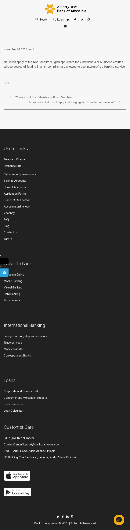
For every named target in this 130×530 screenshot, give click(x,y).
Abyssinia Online (14, 274)
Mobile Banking (13, 281)
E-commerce (12, 300)
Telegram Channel (15, 159)
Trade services (13, 342)
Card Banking (12, 294)
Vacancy (9, 213)
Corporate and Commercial (21, 391)
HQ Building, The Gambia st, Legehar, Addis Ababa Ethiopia (40, 457)
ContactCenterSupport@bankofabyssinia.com (32, 444)
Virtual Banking (13, 287)
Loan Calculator (13, 410)
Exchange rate (12, 166)
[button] (119, 520)
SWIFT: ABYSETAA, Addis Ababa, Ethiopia (29, 451)
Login (60, 19)
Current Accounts (15, 187)
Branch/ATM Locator (17, 200)
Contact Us (11, 232)
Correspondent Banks (17, 355)
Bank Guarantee (13, 404)
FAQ (6, 219)
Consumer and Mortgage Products (25, 397)
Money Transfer (13, 349)
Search (44, 19)
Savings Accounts (15, 180)
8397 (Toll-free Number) (19, 438)
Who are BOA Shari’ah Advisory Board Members (44, 97)
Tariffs (8, 239)
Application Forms (15, 193)
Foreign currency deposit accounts (25, 336)
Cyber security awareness (20, 174)
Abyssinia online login (17, 206)
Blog (6, 226)
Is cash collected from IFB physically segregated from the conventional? (72, 102)
